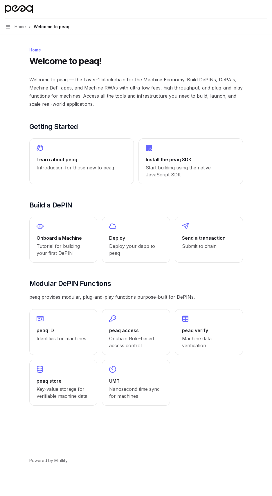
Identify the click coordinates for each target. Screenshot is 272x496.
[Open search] (253, 9)
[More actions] (264, 9)
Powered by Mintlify (48, 460)
